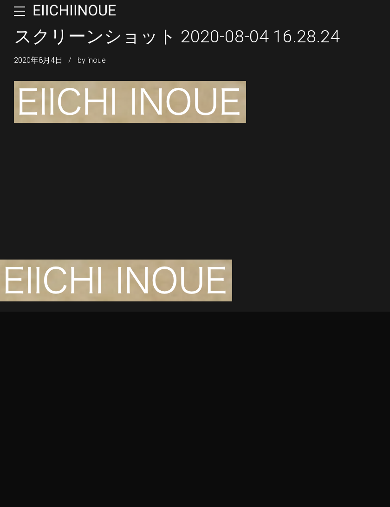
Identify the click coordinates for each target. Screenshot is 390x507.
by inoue (92, 60)
